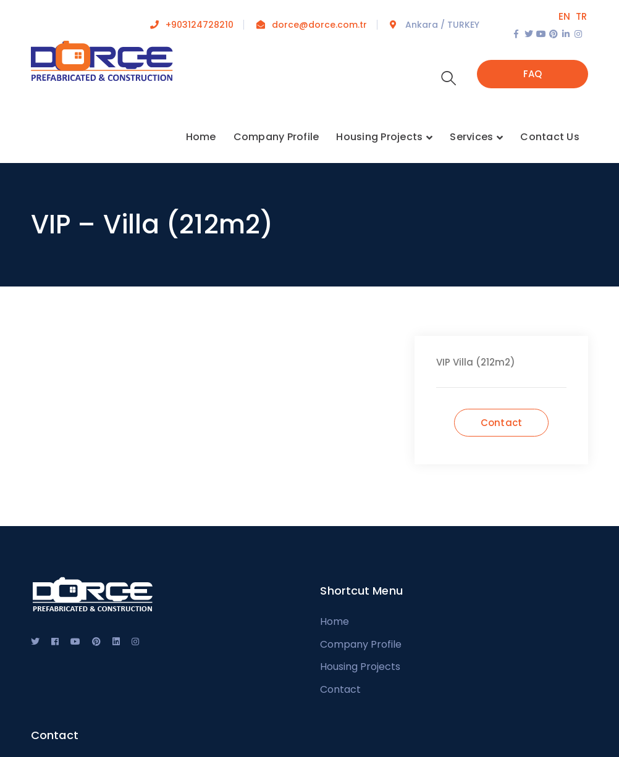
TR (581, 16)
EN (564, 16)
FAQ (532, 73)
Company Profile (361, 644)
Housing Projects (360, 666)
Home (334, 621)
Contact (340, 689)
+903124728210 (200, 25)
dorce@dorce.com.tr (319, 25)
